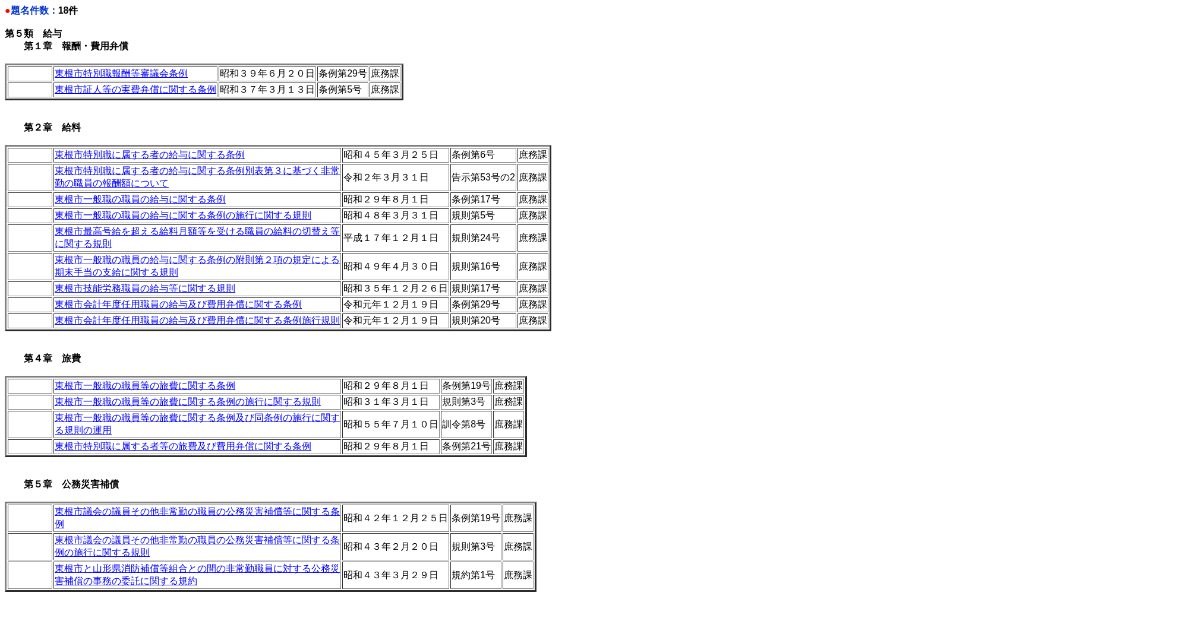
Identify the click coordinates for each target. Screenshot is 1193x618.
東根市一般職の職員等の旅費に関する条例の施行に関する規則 (188, 402)
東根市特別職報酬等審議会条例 (121, 73)
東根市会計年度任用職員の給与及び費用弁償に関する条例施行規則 (197, 320)
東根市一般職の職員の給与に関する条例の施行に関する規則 (183, 215)
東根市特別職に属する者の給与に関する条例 (150, 155)
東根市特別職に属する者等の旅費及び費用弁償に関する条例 (183, 446)
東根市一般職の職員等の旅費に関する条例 (145, 386)
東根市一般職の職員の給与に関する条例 (140, 199)
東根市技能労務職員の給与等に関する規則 (145, 288)
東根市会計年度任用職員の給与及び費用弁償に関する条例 (178, 304)
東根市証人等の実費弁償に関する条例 (135, 89)
